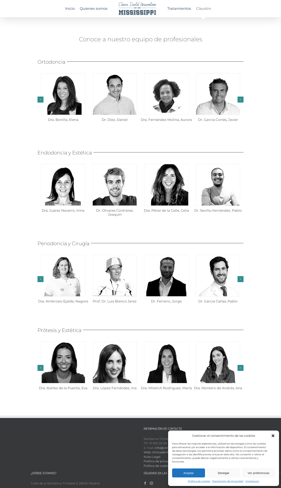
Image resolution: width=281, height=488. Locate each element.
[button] (273, 436)
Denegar (223, 473)
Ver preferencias (258, 473)
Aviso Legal (152, 433)
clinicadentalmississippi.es (171, 429)
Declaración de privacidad (227, 481)
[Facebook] (145, 459)
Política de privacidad (160, 438)
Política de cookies (199, 481)
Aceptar (188, 473)
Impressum (252, 481)
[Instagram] (151, 459)
